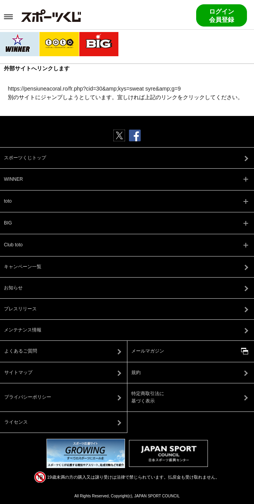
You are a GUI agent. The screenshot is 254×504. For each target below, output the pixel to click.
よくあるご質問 (20, 351)
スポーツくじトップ (25, 157)
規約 (136, 372)
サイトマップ (18, 372)
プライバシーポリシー (27, 397)
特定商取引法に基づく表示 (147, 397)
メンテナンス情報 (22, 330)
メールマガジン (147, 351)
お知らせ (13, 287)
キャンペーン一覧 (22, 266)
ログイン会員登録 (221, 15)
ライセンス (16, 422)
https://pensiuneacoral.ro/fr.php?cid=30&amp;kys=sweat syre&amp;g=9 (94, 88)
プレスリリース (20, 309)
